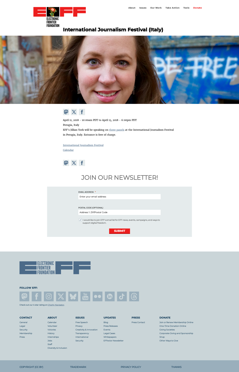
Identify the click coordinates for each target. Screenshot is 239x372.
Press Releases (110, 326)
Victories (52, 330)
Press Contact (138, 322)
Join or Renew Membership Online (176, 322)
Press (22, 337)
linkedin (110, 296)
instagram (49, 296)
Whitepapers (109, 337)
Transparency (82, 333)
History (51, 333)
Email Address (86, 192)
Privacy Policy (131, 367)
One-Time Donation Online (172, 326)
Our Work (156, 8)
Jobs (50, 341)
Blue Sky (73, 296)
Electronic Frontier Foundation (59, 17)
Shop (162, 337)
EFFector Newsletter (113, 341)
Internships (53, 337)
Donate (197, 8)
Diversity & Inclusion (57, 348)
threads (134, 296)
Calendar (68, 150)
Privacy (78, 326)
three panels (116, 129)
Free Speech (81, 322)
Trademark (78, 367)
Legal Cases (109, 333)
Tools (186, 8)
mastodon (24, 296)
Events (106, 330)
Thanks (176, 367)
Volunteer (52, 326)
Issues (142, 8)
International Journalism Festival (83, 145)
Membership (26, 333)
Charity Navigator (56, 305)
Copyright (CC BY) (31, 367)
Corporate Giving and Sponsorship (176, 333)
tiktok (122, 296)
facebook (36, 296)
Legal (22, 326)
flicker (97, 296)
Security (23, 330)
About (132, 8)
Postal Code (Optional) (90, 208)
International (81, 337)
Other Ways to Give (168, 341)
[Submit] (119, 231)
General (23, 322)
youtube (85, 296)
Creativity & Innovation (86, 330)
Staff (50, 344)
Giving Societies (167, 330)
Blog (105, 322)
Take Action (173, 8)
